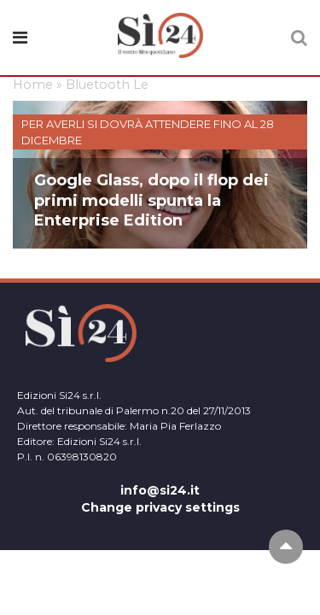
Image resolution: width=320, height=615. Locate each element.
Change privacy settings (160, 507)
